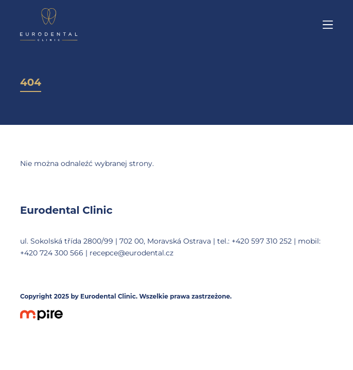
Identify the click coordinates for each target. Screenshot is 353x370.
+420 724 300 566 (51, 252)
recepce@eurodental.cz (131, 252)
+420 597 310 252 (262, 241)
